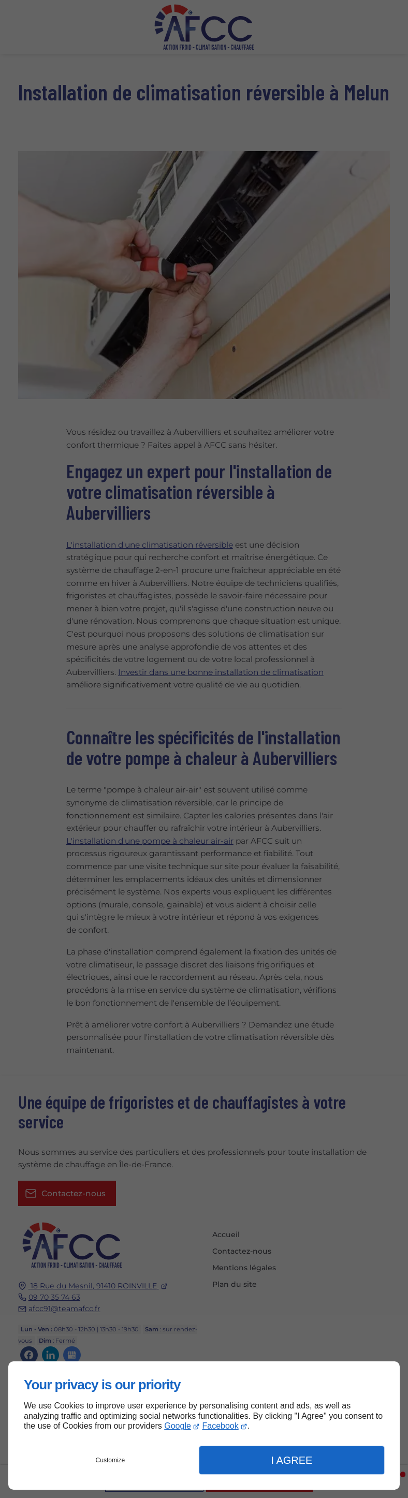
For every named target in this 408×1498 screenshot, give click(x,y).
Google (177, 1425)
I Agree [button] (291, 1460)
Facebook (220, 1425)
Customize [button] (110, 1460)
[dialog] (204, 1425)
